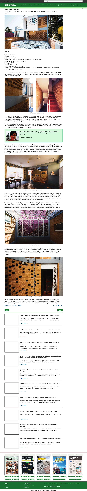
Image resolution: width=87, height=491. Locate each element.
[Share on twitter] (58, 305)
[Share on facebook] (56, 305)
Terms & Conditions (28, 483)
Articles (49, 5)
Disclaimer (26, 487)
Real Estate (54, 5)
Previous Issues (8, 479)
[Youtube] (9, 1)
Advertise (70, 5)
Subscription (77, 5)
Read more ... (23, 323)
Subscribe (6, 487)
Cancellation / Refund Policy (29, 486)
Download (15, 476)
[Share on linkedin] (61, 305)
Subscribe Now (15, 479)
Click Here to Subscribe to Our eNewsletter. (52, 486)
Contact (66, 5)
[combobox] (63, 1)
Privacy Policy (27, 484)
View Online (8, 476)
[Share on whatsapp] (53, 305)
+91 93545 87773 (64, 484)
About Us (6, 483)
